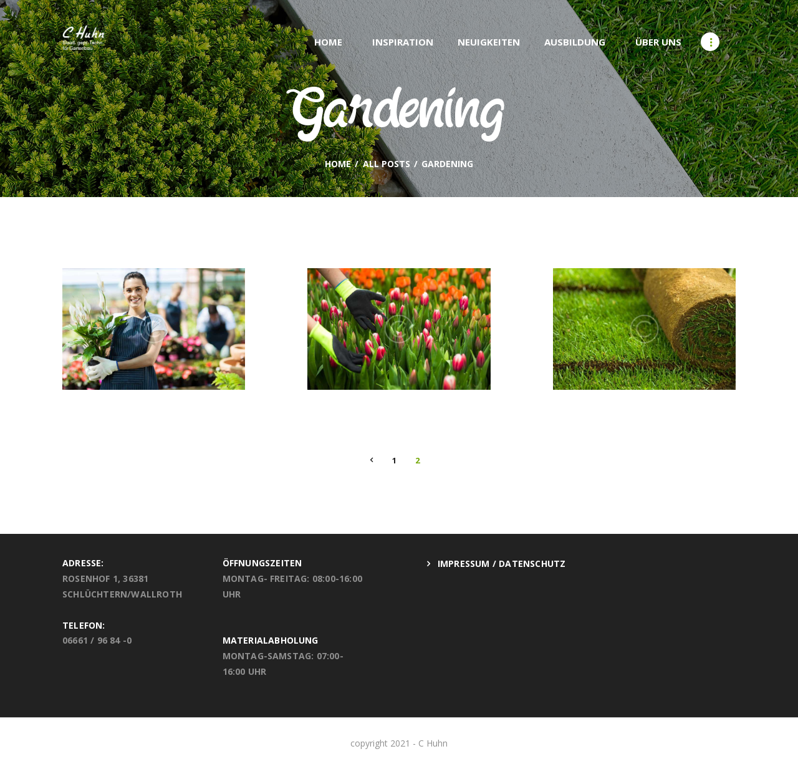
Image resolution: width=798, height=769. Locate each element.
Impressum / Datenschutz (502, 563)
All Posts (386, 164)
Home (338, 164)
